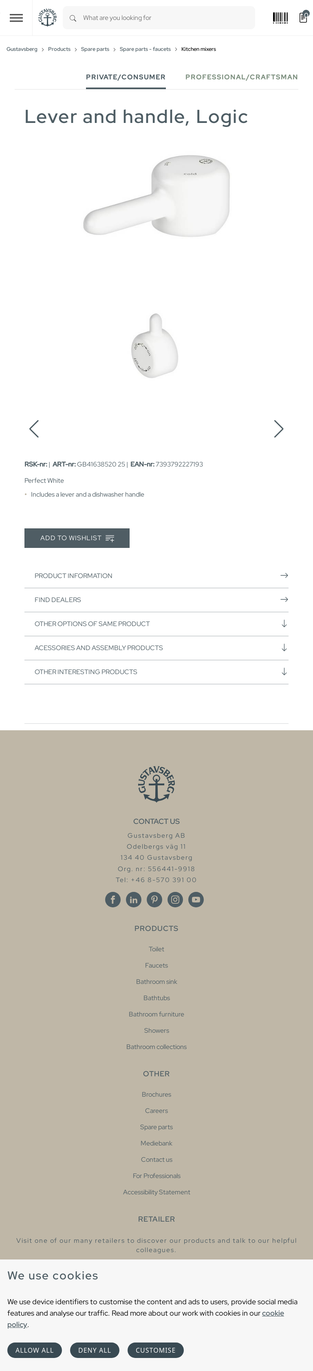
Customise (156, 1350)
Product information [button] (162, 575)
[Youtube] (196, 899)
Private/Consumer (126, 77)
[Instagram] (175, 899)
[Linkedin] (133, 899)
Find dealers (162, 599)
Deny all (94, 1350)
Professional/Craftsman (241, 77)
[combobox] (169, 17)
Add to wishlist (77, 538)
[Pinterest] (154, 899)
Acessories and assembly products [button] (162, 647)
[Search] (73, 17)
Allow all (34, 1350)
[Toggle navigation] (16, 17)
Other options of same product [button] (162, 623)
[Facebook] (113, 899)
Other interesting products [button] (162, 671)
